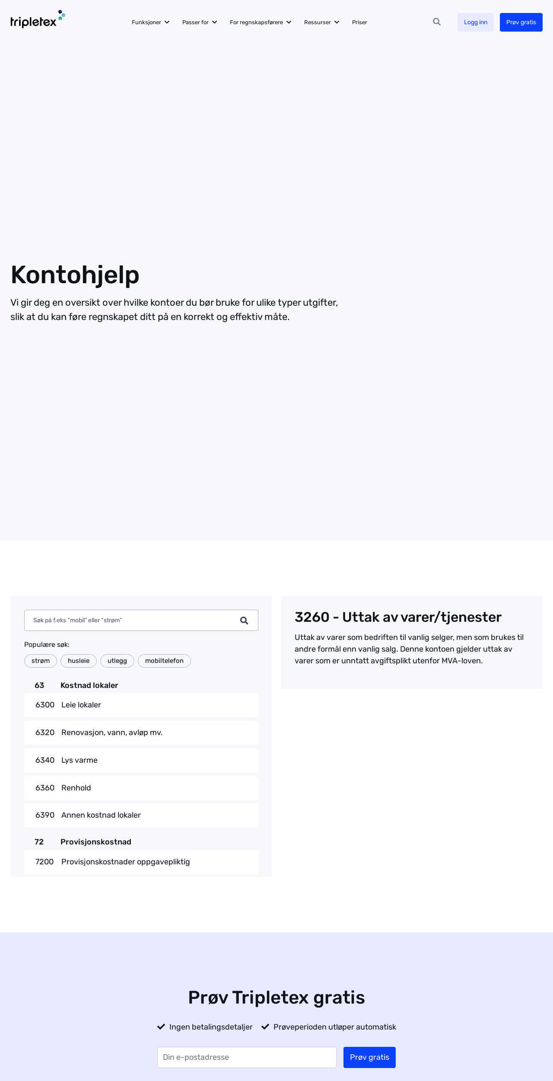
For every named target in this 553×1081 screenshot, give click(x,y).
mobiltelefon (164, 661)
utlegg (117, 661)
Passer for (195, 22)
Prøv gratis (521, 22)
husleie (78, 661)
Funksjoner (146, 22)
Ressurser (317, 22)
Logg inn (475, 22)
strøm (41, 661)
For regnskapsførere (256, 22)
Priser (359, 22)
